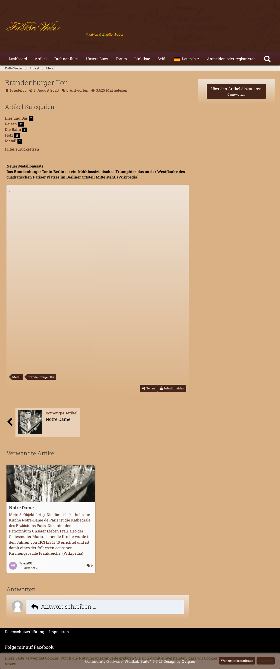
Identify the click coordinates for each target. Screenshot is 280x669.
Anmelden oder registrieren (231, 58)
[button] (186, 58)
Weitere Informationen (237, 661)
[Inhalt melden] (171, 388)
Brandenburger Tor (40, 377)
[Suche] (267, 58)
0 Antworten (77, 90)
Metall (16, 377)
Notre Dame (21, 507)
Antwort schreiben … (68, 606)
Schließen (266, 661)
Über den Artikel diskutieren (236, 91)
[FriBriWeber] (140, 27)
